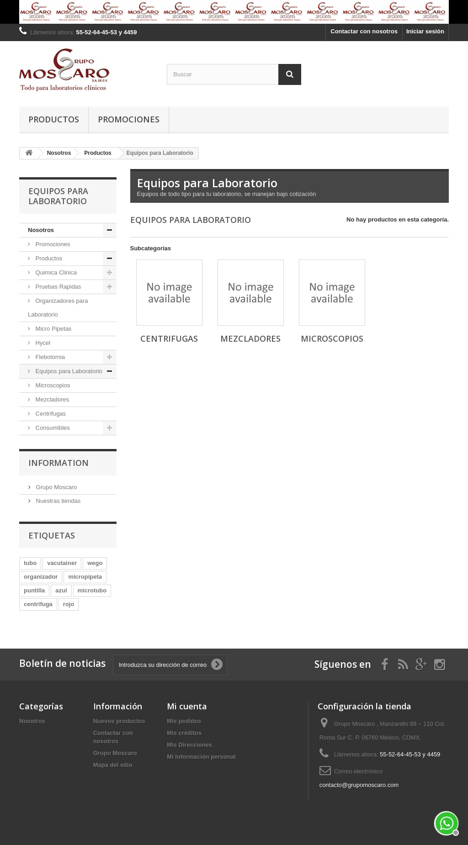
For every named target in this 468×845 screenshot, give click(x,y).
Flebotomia (49, 357)
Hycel (42, 342)
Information (58, 462)
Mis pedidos (184, 721)
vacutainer (62, 563)
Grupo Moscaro (55, 487)
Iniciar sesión (425, 31)
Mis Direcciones (189, 744)
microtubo (92, 590)
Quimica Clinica (55, 272)
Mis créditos (184, 732)
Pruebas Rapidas (57, 286)
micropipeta (85, 576)
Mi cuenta (187, 706)
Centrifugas (50, 413)
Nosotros (41, 230)
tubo (30, 563)
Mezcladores (51, 399)
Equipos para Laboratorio (68, 371)
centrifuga (38, 604)
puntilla (34, 590)
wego (94, 563)
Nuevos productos (119, 721)
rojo (68, 604)
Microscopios (52, 385)
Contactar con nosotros (364, 31)
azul (61, 590)
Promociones (129, 119)
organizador (41, 576)
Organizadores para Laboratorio (58, 307)
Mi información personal (201, 756)
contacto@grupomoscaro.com (359, 785)
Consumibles (52, 427)
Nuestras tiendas (57, 500)
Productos (53, 119)
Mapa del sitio (113, 764)
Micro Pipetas (52, 328)
